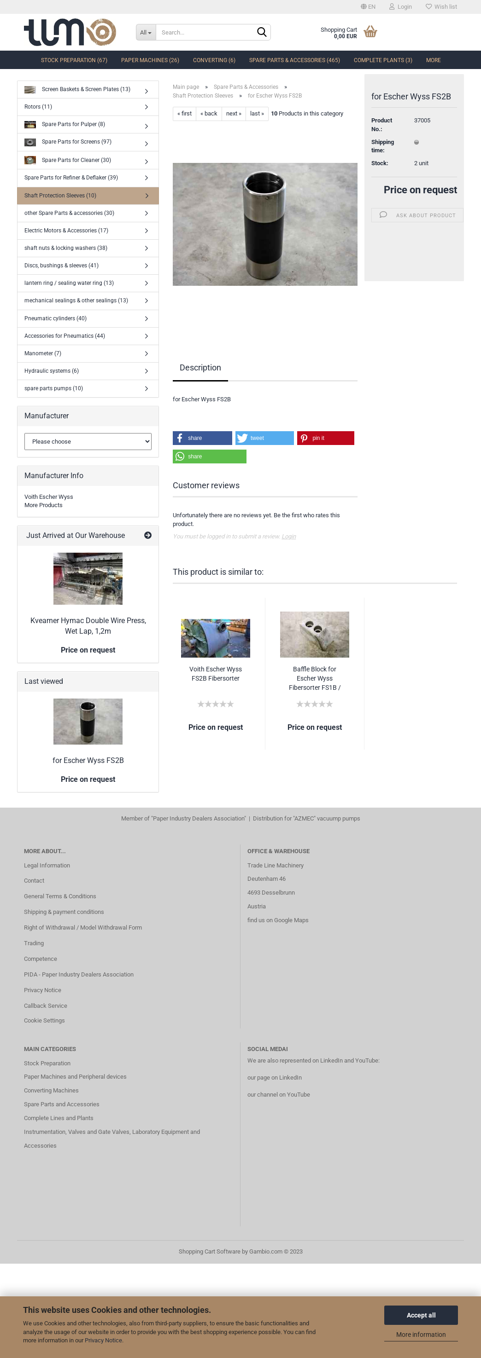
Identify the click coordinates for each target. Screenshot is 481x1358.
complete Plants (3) (383, 60)
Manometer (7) (42, 353)
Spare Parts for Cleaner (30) (67, 160)
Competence (40, 958)
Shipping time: (382, 148)
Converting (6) (214, 60)
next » (233, 113)
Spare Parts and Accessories (62, 1104)
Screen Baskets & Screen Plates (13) (77, 90)
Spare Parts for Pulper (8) (64, 125)
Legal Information (47, 865)
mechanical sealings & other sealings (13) (76, 300)
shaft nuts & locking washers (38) (65, 248)
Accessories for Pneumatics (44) (64, 336)
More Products (43, 505)
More (433, 60)
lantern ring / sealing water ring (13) (69, 283)
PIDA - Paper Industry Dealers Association (79, 974)
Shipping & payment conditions (64, 911)
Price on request (420, 191)
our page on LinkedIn (274, 1077)
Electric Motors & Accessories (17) (66, 230)
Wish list (441, 6)
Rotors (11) (38, 107)
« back (208, 113)
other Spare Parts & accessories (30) (69, 213)
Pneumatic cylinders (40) (55, 318)
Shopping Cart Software (209, 1251)
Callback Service (45, 1005)
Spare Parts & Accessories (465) (294, 60)
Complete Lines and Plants (59, 1118)
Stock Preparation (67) (74, 60)
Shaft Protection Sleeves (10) (60, 195)
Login (400, 6)
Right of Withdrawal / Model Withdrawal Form (83, 927)
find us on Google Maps (278, 920)
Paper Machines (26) (150, 60)
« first (184, 113)
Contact (34, 880)
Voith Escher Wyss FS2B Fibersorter (215, 673)
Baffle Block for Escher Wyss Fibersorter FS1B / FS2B (315, 678)
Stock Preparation (47, 1063)
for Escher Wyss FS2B (88, 760)
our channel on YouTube (278, 1094)
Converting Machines (51, 1090)
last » (257, 113)
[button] (202, 438)
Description (200, 367)
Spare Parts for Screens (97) (67, 142)
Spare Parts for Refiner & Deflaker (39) (71, 177)
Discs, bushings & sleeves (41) (61, 265)
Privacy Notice (103, 1340)
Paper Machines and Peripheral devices (75, 1076)
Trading (34, 943)
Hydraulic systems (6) (51, 371)
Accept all (421, 1315)
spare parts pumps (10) (53, 388)
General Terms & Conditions (60, 896)
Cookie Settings (44, 1020)
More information (421, 1334)
